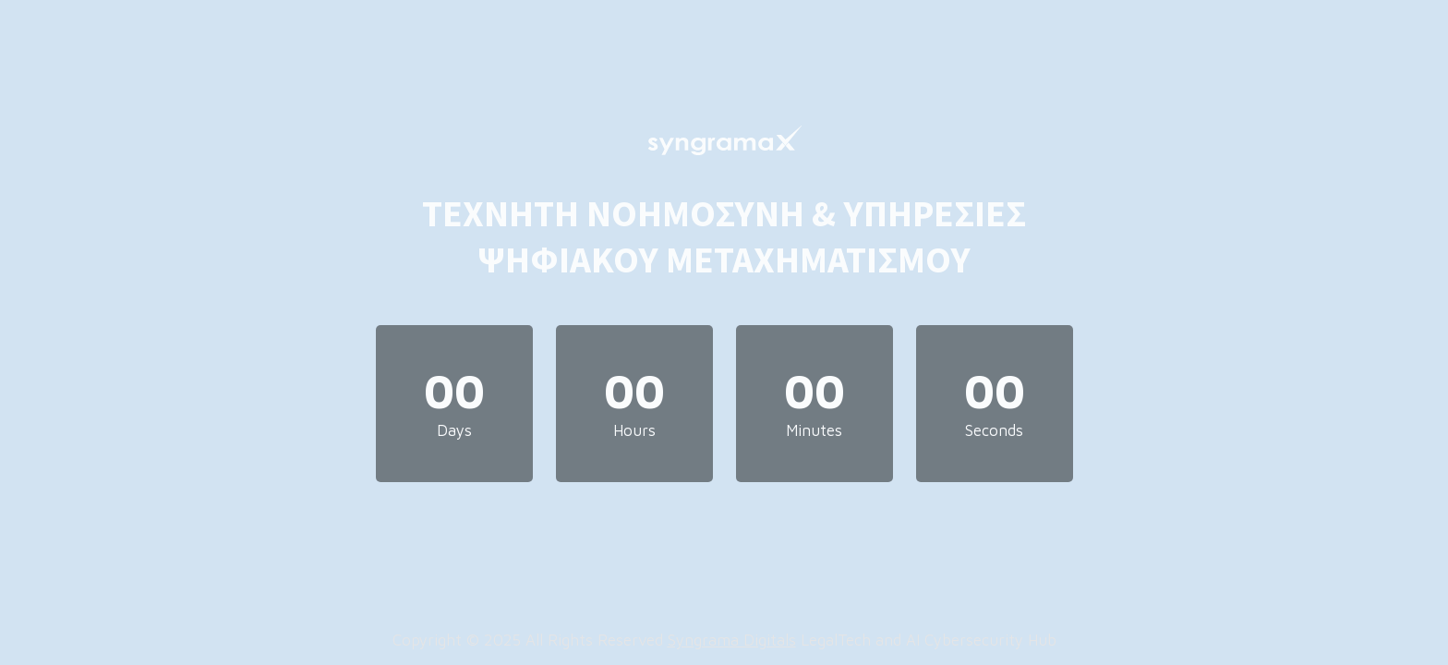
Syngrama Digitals (732, 640)
